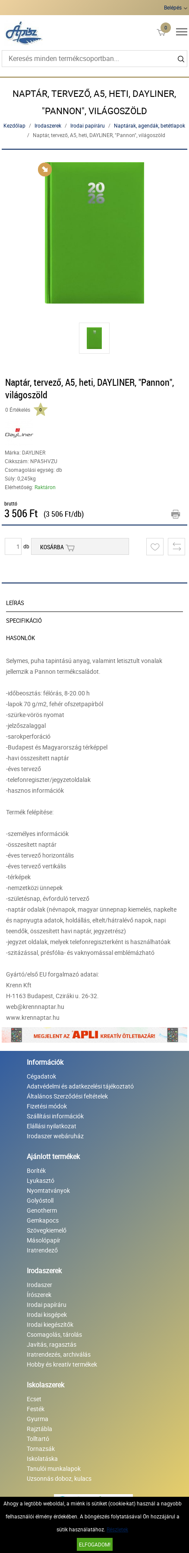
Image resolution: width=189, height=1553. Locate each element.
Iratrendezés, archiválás (59, 1354)
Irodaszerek (48, 125)
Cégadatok (41, 1076)
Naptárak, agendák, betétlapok (149, 125)
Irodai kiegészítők (50, 1324)
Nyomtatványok (48, 1190)
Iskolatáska (42, 1458)
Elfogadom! (94, 1544)
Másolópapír (43, 1240)
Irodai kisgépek (47, 1314)
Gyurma (37, 1419)
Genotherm (42, 1210)
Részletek (117, 1529)
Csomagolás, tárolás (54, 1334)
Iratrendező (42, 1250)
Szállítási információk (55, 1116)
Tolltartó (38, 1439)
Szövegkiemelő (46, 1230)
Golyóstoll (40, 1200)
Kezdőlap (14, 125)
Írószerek (39, 1294)
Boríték (36, 1170)
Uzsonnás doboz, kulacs (59, 1478)
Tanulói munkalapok (54, 1468)
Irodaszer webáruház (55, 1136)
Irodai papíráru (87, 125)
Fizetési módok (47, 1106)
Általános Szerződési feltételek (67, 1096)
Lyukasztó (40, 1180)
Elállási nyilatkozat (51, 1126)
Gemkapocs (43, 1220)
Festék (35, 1409)
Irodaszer (39, 1285)
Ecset (34, 1399)
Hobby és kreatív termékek (62, 1364)
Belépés (173, 7)
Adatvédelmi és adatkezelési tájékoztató (80, 1086)
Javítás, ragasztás (51, 1344)
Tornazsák (41, 1448)
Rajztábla (39, 1429)
